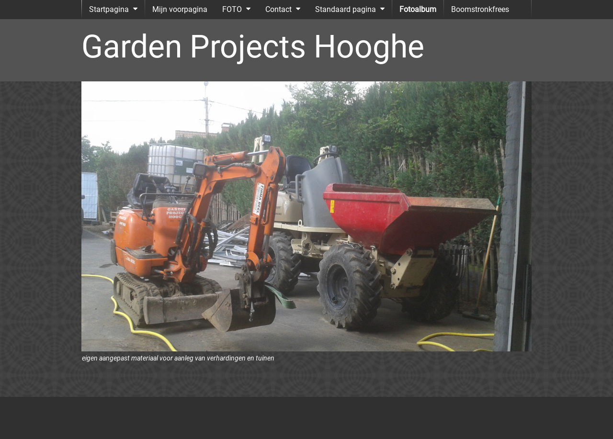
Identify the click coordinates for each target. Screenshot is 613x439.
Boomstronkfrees (480, 9)
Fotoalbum (417, 9)
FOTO (232, 9)
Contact (278, 9)
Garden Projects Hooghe (252, 46)
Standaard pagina (345, 9)
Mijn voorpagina (179, 9)
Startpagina (109, 9)
